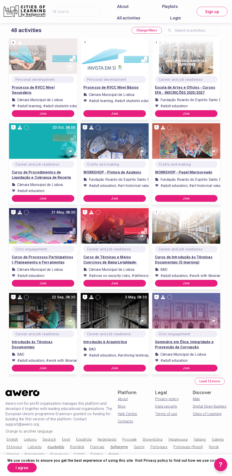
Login (175, 18)
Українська (178, 439)
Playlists (170, 6)
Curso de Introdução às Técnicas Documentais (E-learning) (184, 259)
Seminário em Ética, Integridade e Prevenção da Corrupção (184, 344)
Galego (218, 439)
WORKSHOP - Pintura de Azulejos (112, 172)
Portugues (159, 447)
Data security (166, 406)
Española (84, 439)
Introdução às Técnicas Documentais (32, 344)
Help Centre (127, 414)
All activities (128, 18)
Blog (122, 406)
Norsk (214, 447)
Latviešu (34, 447)
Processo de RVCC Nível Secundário (33, 90)
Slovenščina (152, 439)
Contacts (125, 421)
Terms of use (166, 414)
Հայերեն (55, 447)
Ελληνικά (14, 447)
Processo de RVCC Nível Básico (111, 87)
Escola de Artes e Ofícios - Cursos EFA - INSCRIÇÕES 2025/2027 (185, 90)
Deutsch (49, 439)
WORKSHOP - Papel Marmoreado (183, 172)
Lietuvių (30, 439)
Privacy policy (167, 399)
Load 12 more (209, 381)
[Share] (70, 66)
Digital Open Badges (210, 406)
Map (196, 399)
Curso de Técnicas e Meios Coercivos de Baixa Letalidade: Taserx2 (110, 260)
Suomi (139, 447)
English (12, 439)
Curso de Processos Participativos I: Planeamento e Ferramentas (42, 259)
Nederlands (106, 439)
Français (97, 447)
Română (77, 447)
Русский (129, 439)
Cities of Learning (207, 414)
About (123, 6)
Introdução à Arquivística (105, 342)
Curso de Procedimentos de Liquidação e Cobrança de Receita (41, 175)
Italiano (199, 439)
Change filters (146, 30)
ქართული (119, 447)
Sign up (212, 11)
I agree (22, 467)
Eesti (66, 439)
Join (43, 113)
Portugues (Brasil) (188, 447)
